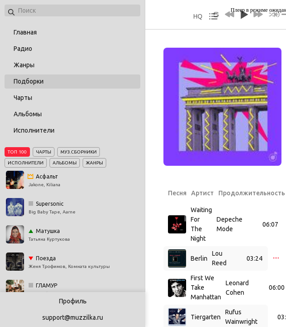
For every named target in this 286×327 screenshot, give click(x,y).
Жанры (24, 65)
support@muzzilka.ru (72, 317)
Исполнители (34, 130)
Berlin (199, 258)
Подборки (29, 81)
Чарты (23, 97)
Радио (23, 48)
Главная (25, 32)
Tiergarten (206, 317)
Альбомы (28, 114)
